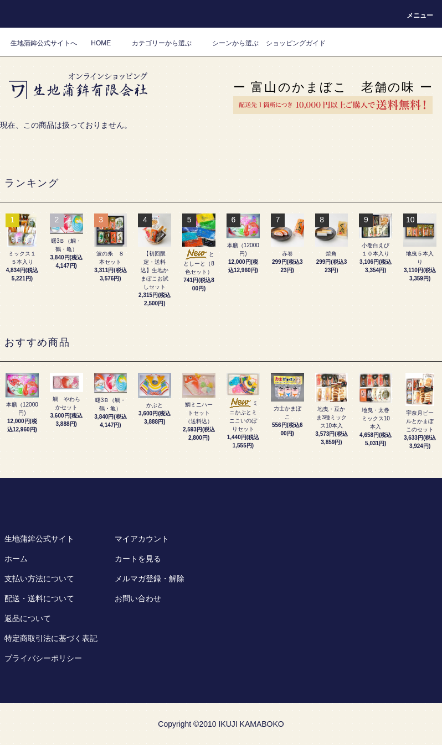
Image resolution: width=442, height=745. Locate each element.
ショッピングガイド (296, 43)
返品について (27, 618)
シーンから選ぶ (229, 43)
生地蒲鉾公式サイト (39, 538)
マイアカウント (142, 538)
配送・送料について (39, 598)
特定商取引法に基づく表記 (50, 638)
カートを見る (138, 558)
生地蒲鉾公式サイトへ (44, 43)
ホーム (16, 558)
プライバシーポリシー (43, 658)
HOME (101, 43)
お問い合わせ (138, 598)
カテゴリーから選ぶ (155, 43)
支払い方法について (39, 578)
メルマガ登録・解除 (149, 578)
